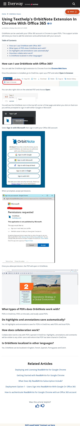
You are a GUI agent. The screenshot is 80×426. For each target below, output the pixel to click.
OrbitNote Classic (15, 14)
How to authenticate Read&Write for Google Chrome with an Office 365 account (40, 392)
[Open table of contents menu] (5, 3)
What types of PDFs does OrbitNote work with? (27, 48)
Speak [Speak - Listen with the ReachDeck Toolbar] (72, 12)
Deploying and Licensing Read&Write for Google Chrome (40, 369)
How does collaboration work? (21, 53)
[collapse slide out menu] (73, 4)
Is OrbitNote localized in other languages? (25, 56)
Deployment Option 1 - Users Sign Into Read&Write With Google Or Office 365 (41, 386)
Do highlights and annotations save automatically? (29, 51)
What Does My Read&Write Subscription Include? (41, 381)
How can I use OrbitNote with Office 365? (25, 46)
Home (4, 14)
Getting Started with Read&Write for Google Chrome (40, 375)
